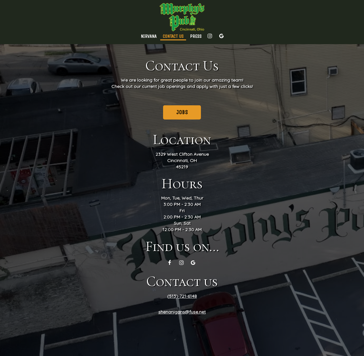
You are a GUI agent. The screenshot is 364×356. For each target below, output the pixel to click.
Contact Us (173, 36)
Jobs (182, 112)
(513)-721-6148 (182, 296)
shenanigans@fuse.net (182, 312)
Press (196, 36)
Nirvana (148, 36)
